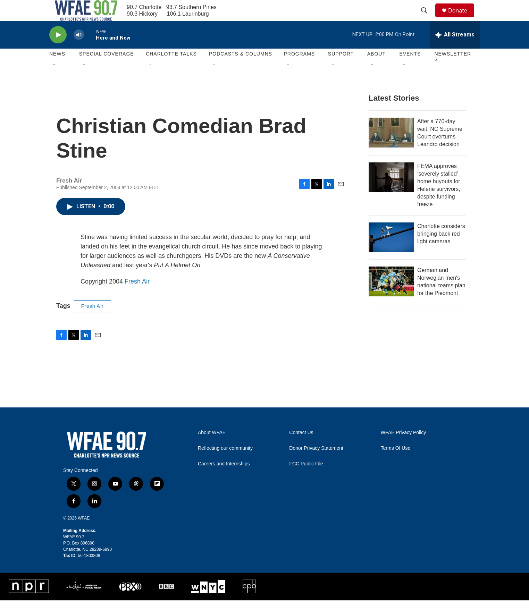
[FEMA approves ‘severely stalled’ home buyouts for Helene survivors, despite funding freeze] (391, 193)
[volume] (79, 50)
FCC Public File (306, 479)
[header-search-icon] (427, 18)
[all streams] (455, 50)
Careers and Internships (224, 479)
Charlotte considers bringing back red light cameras (441, 249)
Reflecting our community (225, 463)
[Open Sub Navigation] (54, 80)
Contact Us (301, 448)
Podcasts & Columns (240, 69)
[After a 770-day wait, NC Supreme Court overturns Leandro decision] (391, 148)
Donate (462, 18)
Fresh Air (137, 297)
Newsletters (452, 72)
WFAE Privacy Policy (403, 448)
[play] (58, 50)
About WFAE (212, 448)
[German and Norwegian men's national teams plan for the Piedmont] (391, 297)
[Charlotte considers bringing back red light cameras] (391, 253)
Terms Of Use (396, 463)
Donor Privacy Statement (316, 463)
